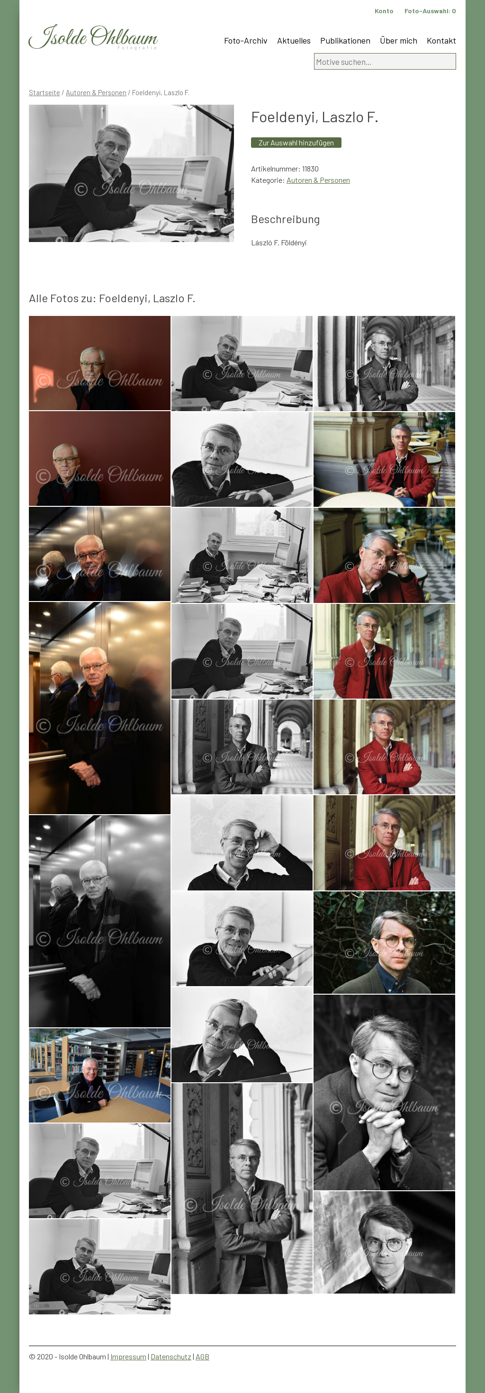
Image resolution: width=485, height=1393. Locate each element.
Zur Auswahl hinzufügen (296, 142)
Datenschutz (171, 1356)
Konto (384, 11)
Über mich (398, 40)
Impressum (128, 1356)
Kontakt (441, 40)
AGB (202, 1356)
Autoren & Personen (96, 92)
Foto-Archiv (246, 40)
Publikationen (345, 40)
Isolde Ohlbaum (93, 39)
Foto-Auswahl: (430, 11)
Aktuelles (294, 40)
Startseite (44, 92)
